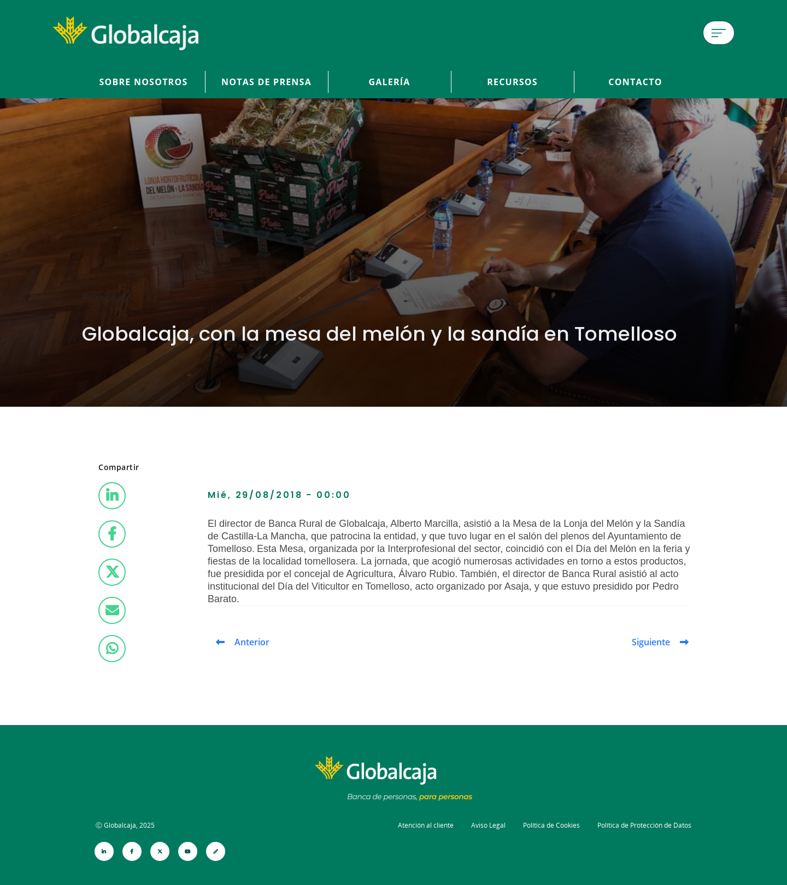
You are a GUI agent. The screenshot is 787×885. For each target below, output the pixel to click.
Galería (389, 82)
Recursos (512, 82)
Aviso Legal (488, 825)
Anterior (251, 642)
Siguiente (651, 642)
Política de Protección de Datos (644, 825)
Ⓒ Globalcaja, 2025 (125, 825)
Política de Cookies (551, 825)
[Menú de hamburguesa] (719, 33)
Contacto (635, 82)
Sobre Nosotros (143, 82)
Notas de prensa (266, 82)
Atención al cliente (426, 825)
